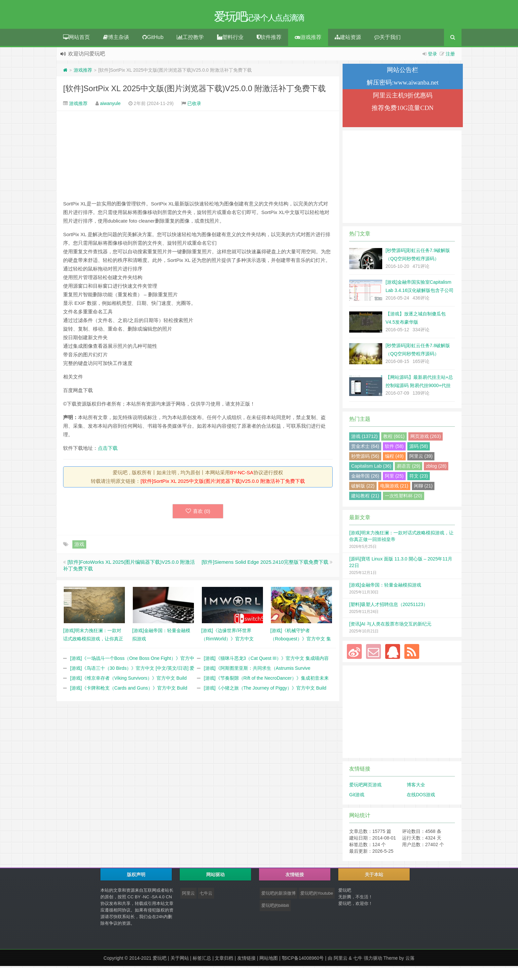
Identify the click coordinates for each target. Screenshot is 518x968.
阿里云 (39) (421, 458)
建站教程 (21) (365, 497)
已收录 (194, 105)
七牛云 (206, 895)
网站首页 (76, 39)
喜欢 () (198, 513)
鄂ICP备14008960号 (303, 960)
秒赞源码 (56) (365, 458)
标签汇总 (202, 960)
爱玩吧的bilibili (275, 907)
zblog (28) (436, 468)
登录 (432, 55)
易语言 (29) (408, 468)
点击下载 (108, 450)
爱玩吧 (159, 960)
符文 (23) (418, 478)
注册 (450, 55)
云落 (410, 960)
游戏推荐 (308, 39)
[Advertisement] (197, 157)
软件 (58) (394, 448)
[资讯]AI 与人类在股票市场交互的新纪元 (390, 625)
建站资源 (348, 39)
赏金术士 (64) (365, 448)
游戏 (79, 546)
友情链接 (246, 960)
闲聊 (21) (423, 487)
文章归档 (224, 960)
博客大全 (416, 786)
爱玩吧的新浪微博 (278, 895)
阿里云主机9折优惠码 (403, 97)
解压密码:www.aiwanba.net (402, 84)
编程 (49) (394, 458)
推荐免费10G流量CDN (402, 109)
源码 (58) (418, 448)
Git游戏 (356, 796)
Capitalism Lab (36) (371, 468)
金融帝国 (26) (365, 478)
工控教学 (190, 39)
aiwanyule (110, 105)
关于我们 (387, 39)
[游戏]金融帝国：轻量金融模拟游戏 (385, 587)
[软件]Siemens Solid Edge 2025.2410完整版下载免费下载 (265, 564)
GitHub (153, 39)
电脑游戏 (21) (394, 487)
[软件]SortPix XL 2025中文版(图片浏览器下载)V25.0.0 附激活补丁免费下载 (194, 90)
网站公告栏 (402, 71)
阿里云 (188, 895)
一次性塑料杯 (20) (403, 497)
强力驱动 (373, 960)
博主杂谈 (116, 39)
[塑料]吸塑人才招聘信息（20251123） (388, 606)
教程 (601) (394, 438)
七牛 (357, 960)
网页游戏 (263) (425, 438)
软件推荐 (269, 39)
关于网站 (179, 960)
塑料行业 (230, 39)
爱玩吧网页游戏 (365, 786)
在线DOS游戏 (421, 796)
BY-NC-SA (241, 474)
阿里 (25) (394, 478)
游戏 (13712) (364, 438)
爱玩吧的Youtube (316, 895)
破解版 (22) (363, 487)
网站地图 (268, 960)
